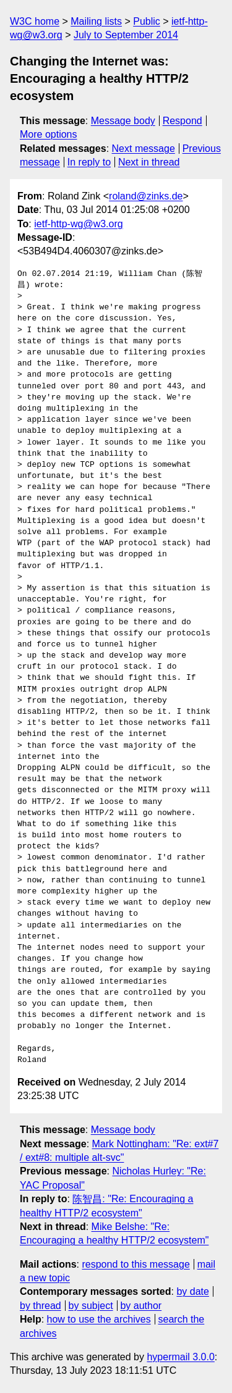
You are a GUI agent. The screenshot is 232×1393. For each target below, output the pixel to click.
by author (140, 1305)
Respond (182, 120)
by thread (40, 1305)
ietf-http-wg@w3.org (78, 224)
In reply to (89, 162)
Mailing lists (96, 21)
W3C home (34, 21)
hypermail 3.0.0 (180, 1357)
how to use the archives (99, 1319)
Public (146, 21)
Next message (143, 148)
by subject (91, 1305)
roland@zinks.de (146, 196)
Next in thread (149, 162)
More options (48, 134)
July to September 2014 (126, 35)
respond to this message (135, 1264)
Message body (123, 120)
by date (192, 1291)
